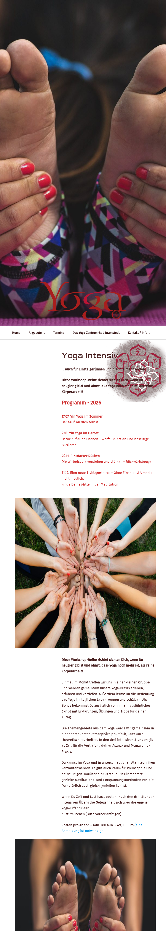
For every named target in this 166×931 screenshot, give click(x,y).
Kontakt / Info (139, 333)
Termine (58, 333)
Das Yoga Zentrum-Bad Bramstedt (96, 333)
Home (16, 333)
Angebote (37, 333)
